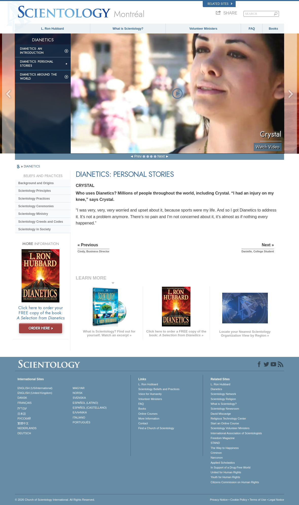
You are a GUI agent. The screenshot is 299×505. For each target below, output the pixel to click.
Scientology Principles (34, 191)
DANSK (22, 397)
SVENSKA (79, 397)
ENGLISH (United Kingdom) (34, 392)
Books (273, 28)
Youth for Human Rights (225, 477)
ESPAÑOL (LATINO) (85, 402)
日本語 (21, 413)
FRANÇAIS (24, 402)
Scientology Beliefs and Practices (159, 389)
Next (161, 156)
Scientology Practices (34, 198)
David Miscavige (221, 413)
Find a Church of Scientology (156, 428)
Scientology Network (223, 393)
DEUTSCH (24, 433)
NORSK (78, 392)
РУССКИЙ (24, 418)
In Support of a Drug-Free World (230, 467)
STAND (215, 442)
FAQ (252, 28)
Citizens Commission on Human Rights (235, 482)
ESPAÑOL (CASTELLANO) (90, 407)
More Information (148, 418)
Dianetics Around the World (38, 76)
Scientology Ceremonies (36, 206)
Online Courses (148, 413)
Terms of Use (258, 499)
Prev (138, 156)
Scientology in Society (34, 229)
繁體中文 (23, 423)
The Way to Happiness (225, 447)
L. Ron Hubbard (52, 28)
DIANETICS (32, 166)
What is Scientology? (128, 28)
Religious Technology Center (228, 418)
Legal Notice (276, 499)
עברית (22, 408)
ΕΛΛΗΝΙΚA (80, 412)
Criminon (216, 452)
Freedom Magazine (223, 438)
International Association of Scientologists (236, 433)
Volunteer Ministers (203, 28)
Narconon (217, 457)
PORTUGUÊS (81, 422)
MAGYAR (79, 388)
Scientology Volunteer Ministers (230, 428)
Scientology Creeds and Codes (40, 221)
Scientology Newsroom (225, 408)
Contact (143, 423)
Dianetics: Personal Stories (36, 63)
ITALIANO (79, 417)
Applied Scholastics (223, 462)
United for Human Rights (226, 472)
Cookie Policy (238, 499)
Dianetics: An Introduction (32, 50)
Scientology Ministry (33, 214)
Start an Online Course (225, 423)
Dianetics (216, 389)
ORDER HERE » (40, 328)
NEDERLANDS (26, 428)
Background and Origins (36, 183)
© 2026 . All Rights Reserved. (55, 499)
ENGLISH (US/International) (34, 388)
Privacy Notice (219, 499)
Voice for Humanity (150, 393)
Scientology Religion (223, 398)
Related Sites (220, 4)
